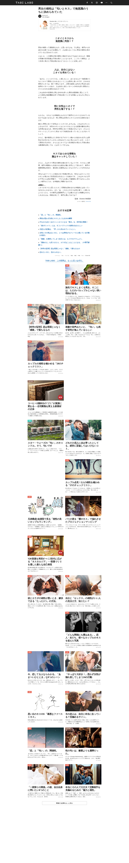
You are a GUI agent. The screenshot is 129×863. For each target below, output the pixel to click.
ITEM (29, 421)
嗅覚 (75, 255)
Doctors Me (52, 29)
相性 (72, 255)
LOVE (67, 265)
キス (83, 255)
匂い (63, 255)
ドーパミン (58, 255)
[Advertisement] (64, 838)
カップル (67, 255)
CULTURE (68, 305)
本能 (79, 255)
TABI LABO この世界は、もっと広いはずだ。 (64, 261)
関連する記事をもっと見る (64, 803)
